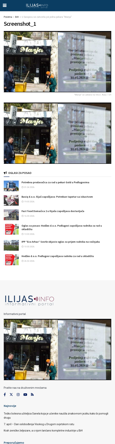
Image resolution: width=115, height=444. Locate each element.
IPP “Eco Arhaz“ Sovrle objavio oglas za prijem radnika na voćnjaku (61, 241)
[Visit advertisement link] (57, 133)
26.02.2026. (28, 261)
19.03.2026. (28, 201)
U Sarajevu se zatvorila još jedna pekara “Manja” (47, 17)
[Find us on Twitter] (11, 394)
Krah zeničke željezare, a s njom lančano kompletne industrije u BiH (43, 430)
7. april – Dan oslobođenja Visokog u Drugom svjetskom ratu (39, 424)
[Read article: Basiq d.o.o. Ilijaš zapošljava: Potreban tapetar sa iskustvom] (11, 200)
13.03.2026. (28, 234)
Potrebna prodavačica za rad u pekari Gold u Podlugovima (55, 182)
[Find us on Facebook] (5, 394)
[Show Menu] (4, 5)
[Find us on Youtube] (25, 394)
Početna (8, 17)
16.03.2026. (28, 216)
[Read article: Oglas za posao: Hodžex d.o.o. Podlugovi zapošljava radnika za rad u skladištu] (11, 229)
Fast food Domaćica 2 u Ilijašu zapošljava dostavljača (53, 211)
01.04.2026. (28, 187)
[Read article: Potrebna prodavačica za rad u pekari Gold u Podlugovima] (11, 186)
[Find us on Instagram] (18, 394)
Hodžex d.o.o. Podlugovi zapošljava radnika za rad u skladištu (58, 256)
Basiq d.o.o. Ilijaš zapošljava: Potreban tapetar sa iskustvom (57, 196)
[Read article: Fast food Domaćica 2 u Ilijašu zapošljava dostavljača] (11, 214)
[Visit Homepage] (37, 5)
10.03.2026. (28, 246)
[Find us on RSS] (32, 395)
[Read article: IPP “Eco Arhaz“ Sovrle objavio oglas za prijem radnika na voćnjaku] (11, 245)
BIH (17, 17)
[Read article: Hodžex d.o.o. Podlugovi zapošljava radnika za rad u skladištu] (11, 259)
